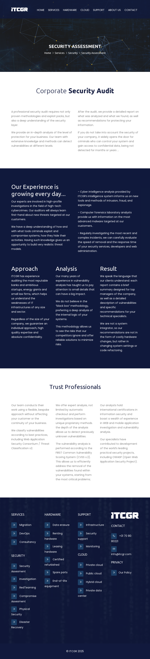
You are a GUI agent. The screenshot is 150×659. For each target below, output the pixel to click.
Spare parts (56, 572)
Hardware (70, 10)
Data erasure (57, 525)
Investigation (23, 579)
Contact (130, 10)
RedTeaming (23, 587)
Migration (21, 525)
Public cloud (90, 573)
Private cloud (90, 565)
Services (53, 10)
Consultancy (23, 542)
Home (40, 10)
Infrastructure (91, 525)
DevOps (20, 533)
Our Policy (121, 572)
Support (99, 10)
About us (114, 10)
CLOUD (84, 10)
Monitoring (89, 546)
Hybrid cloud (90, 582)
